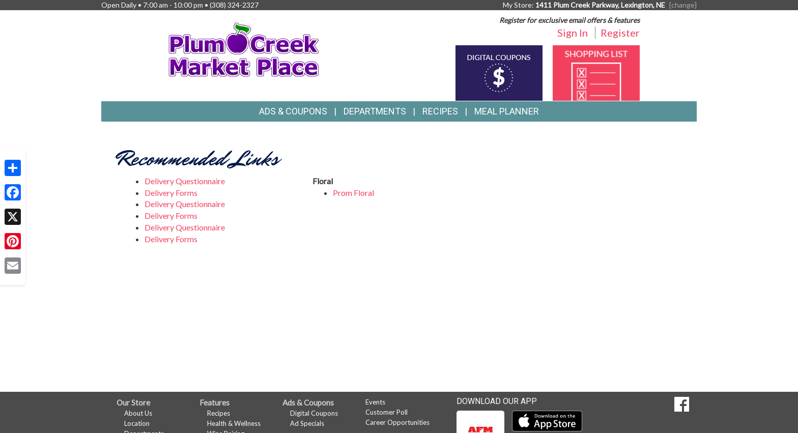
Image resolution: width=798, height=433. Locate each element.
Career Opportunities (397, 422)
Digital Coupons (314, 413)
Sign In (572, 32)
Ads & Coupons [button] (293, 111)
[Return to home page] (244, 48)
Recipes (440, 111)
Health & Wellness (234, 423)
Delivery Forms (171, 192)
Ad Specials (307, 423)
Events (375, 402)
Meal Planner (506, 111)
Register (620, 32)
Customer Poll (386, 412)
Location (137, 423)
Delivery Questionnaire (185, 181)
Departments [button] (375, 111)
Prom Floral (353, 192)
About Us (138, 413)
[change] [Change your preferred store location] (683, 5)
